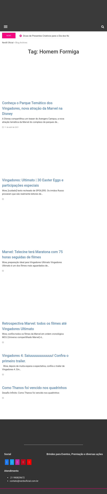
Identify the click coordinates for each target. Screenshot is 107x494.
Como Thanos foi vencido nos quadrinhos (34, 388)
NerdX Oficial (7, 43)
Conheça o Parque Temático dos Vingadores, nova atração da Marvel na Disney (32, 108)
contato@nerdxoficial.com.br (24, 481)
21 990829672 (17, 477)
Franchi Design (62, 491)
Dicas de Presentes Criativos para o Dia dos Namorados (50, 36)
